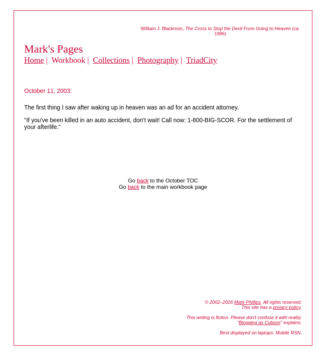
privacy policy (287, 307)
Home (34, 60)
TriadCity (201, 60)
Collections (111, 60)
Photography (158, 60)
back (142, 180)
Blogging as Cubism (260, 322)
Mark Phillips (247, 302)
